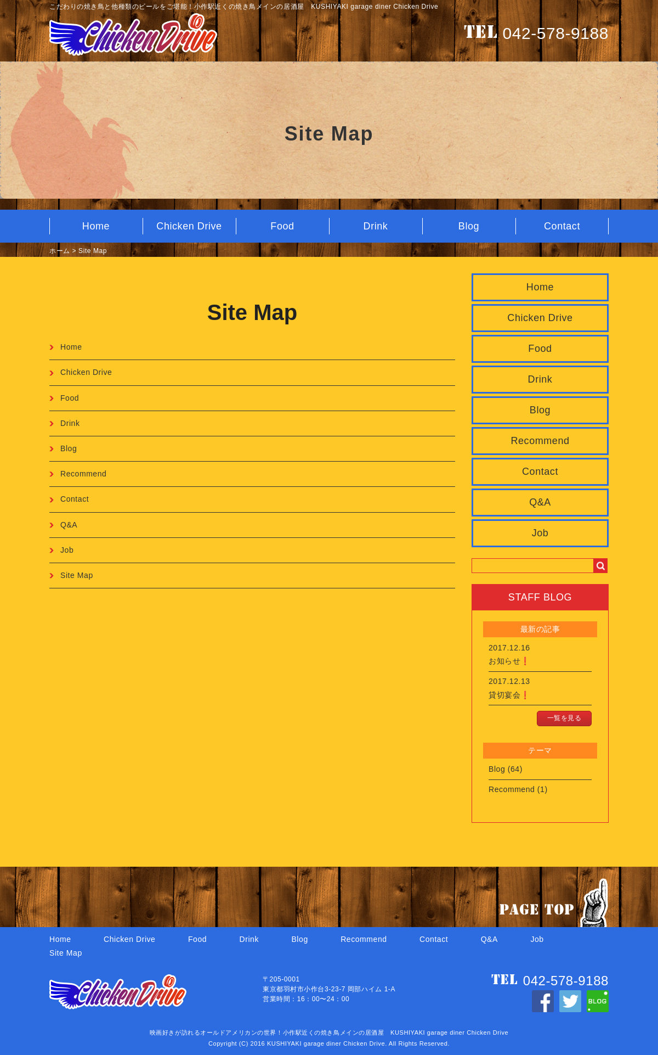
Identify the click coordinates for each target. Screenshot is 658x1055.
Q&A (540, 502)
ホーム (59, 251)
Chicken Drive (189, 226)
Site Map (92, 251)
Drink (376, 226)
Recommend (539, 440)
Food (282, 226)
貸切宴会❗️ (509, 695)
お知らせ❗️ (509, 660)
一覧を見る (564, 718)
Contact (562, 226)
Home (96, 226)
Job (540, 533)
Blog (468, 226)
